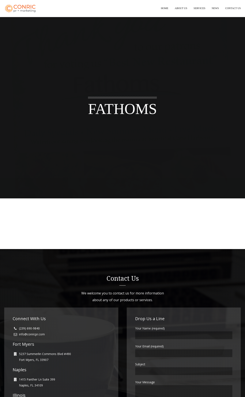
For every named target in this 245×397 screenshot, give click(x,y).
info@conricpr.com (32, 334)
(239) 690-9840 (29, 329)
